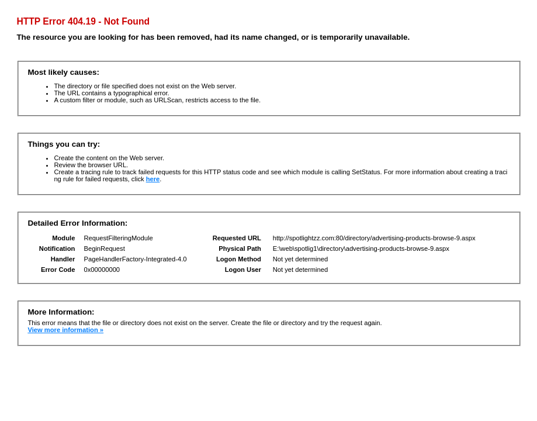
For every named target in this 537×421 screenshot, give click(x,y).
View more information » (65, 329)
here (153, 178)
